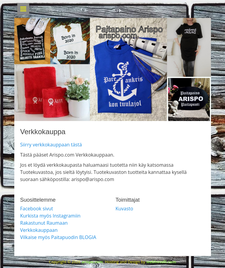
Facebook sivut (36, 208)
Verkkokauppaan (39, 230)
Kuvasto (124, 208)
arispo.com (92, 261)
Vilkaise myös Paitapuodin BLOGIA (58, 237)
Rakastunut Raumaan (44, 223)
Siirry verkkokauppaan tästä (51, 144)
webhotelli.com (161, 261)
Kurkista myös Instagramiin (50, 215)
